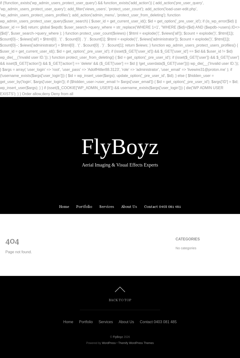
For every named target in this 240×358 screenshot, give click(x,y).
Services (106, 206)
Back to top (120, 300)
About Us (129, 206)
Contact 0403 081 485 (162, 206)
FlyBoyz (118, 337)
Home (64, 206)
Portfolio (84, 206)
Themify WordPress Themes (136, 343)
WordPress (109, 343)
